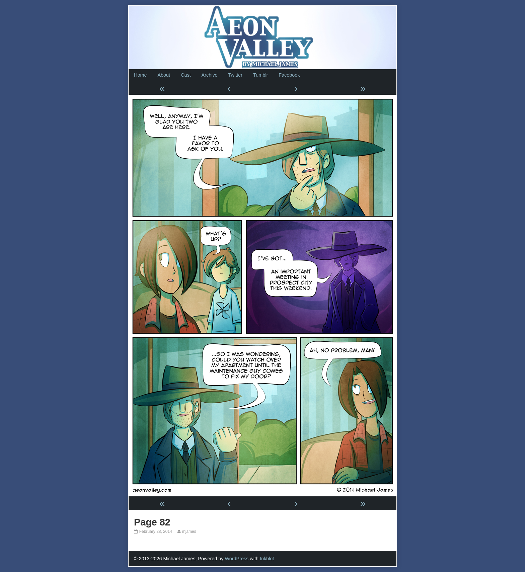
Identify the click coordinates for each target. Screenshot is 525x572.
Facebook (289, 75)
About (163, 75)
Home (140, 75)
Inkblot (267, 558)
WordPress (236, 558)
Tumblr (260, 75)
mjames (189, 531)
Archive (210, 75)
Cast (186, 75)
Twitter (235, 75)
